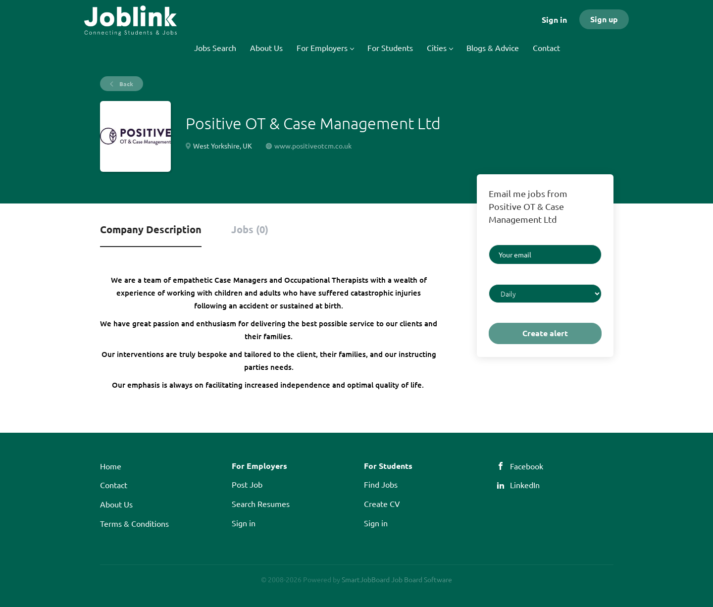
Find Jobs (381, 484)
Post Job (247, 484)
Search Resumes (261, 503)
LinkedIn (525, 485)
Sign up (604, 19)
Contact (113, 485)
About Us (116, 504)
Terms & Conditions (134, 523)
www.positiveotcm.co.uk (313, 145)
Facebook (526, 466)
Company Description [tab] (151, 229)
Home (110, 466)
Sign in (554, 19)
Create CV (382, 503)
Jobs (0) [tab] (249, 229)
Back (125, 84)
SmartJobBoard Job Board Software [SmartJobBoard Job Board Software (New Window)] (397, 579)
